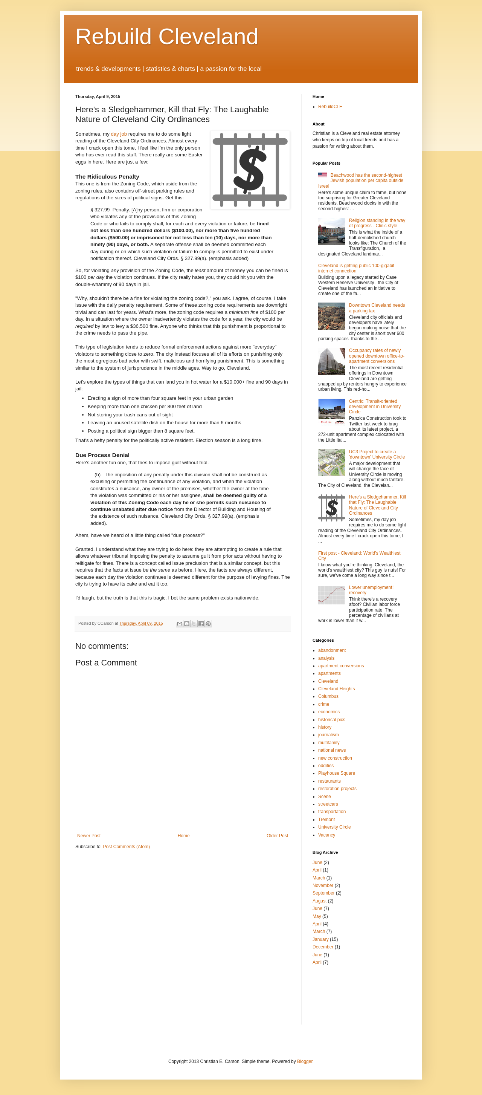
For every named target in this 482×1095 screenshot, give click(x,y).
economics (329, 711)
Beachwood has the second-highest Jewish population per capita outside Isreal (360, 181)
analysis (326, 658)
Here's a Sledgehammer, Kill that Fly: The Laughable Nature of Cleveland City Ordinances (377, 505)
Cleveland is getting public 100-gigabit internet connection (356, 268)
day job (119, 134)
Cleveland (328, 681)
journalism (328, 734)
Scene (324, 796)
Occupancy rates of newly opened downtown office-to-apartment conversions (376, 356)
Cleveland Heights (336, 688)
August (319, 901)
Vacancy (326, 835)
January (321, 939)
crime (323, 704)
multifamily (329, 742)
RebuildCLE (330, 106)
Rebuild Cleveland (167, 36)
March (319, 878)
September (324, 893)
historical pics (331, 719)
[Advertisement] (335, 994)
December (323, 947)
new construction (335, 758)
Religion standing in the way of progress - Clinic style (377, 223)
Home (184, 835)
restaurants (329, 781)
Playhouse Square (336, 773)
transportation (332, 811)
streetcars (328, 804)
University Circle (334, 827)
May (317, 916)
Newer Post (89, 835)
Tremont (326, 819)
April (317, 870)
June (317, 862)
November (323, 885)
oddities (326, 765)
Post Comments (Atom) (126, 846)
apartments (329, 673)
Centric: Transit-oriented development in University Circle (375, 407)
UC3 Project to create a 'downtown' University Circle (377, 454)
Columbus (328, 696)
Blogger (305, 1061)
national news (332, 750)
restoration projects (337, 788)
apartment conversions (341, 665)
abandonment (332, 650)
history (324, 727)
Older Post (277, 835)
